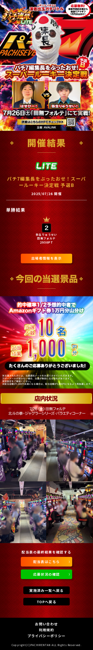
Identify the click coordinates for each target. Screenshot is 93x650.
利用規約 (46, 630)
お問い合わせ (46, 624)
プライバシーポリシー (47, 635)
